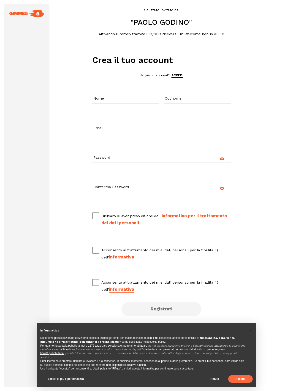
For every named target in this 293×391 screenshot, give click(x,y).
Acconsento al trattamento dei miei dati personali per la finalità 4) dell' (159, 286)
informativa (121, 257)
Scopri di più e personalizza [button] (66, 378)
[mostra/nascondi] (224, 159)
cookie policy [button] (157, 341)
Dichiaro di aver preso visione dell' (164, 219)
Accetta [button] (240, 378)
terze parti (101, 345)
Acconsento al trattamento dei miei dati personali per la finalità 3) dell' (159, 254)
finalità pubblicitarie (52, 353)
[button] (250, 330)
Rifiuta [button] (214, 378)
